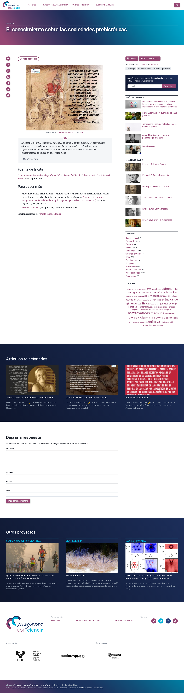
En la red (129, 247)
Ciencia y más (131, 238)
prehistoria (166, 69)
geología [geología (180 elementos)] (173, 303)
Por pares (129, 263)
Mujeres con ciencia (124, 620)
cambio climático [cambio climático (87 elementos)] (131, 296)
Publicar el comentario (18, 501)
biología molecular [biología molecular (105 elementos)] (144, 293)
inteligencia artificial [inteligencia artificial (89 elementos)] (147, 310)
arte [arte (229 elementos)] (149, 288)
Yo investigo (130, 276)
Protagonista (131, 266)
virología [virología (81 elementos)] (153, 325)
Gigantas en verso (133, 254)
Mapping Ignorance (135, 541)
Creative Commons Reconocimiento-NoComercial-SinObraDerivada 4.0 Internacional (73, 688)
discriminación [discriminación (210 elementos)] (152, 295)
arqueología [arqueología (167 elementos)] (140, 289)
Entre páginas (131, 250)
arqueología (131, 69)
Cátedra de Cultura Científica (87, 620)
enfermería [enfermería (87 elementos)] (140, 300)
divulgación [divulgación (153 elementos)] (165, 296)
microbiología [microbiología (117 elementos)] (170, 314)
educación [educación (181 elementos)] (130, 299)
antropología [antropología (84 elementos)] (130, 289)
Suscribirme (169, 86)
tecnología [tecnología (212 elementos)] (145, 325)
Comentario (11, 448)
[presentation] (151, 104)
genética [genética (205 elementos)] (163, 303)
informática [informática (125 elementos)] (170, 307)
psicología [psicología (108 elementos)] (144, 322)
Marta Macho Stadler (50, 214)
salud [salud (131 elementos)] (162, 322)
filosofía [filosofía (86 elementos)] (138, 304)
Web (8, 491)
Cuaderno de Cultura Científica (23, 541)
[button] (8, 58)
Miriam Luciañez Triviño (67, 133)
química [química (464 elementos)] (154, 321)
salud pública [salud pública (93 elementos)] (169, 322)
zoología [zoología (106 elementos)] (160, 325)
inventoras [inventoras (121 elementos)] (158, 310)
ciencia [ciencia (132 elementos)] (141, 296)
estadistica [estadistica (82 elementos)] (147, 300)
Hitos (127, 257)
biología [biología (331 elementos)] (132, 292)
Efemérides (130, 241)
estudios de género (145, 69)
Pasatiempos (131, 260)
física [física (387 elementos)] (146, 303)
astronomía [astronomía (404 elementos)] (170, 289)
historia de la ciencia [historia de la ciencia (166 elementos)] (138, 306)
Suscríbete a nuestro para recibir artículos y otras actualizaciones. (151, 79)
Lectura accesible (28, 59)
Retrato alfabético (133, 269)
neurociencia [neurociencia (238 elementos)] (158, 317)
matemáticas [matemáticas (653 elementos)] (139, 313)
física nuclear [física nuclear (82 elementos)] (154, 304)
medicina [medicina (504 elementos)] (157, 313)
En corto (10, 23)
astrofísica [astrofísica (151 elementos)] (156, 289)
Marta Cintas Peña (31, 207)
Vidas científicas (132, 273)
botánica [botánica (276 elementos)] (171, 292)
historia (156, 69)
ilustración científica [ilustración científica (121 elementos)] (156, 307)
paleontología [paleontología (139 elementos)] (172, 318)
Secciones (55, 620)
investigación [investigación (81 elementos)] (167, 310)
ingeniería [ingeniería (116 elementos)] (136, 310)
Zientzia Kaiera (74, 541)
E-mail (9, 482)
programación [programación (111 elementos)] (134, 322)
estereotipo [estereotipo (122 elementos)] (156, 300)
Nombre (10, 472)
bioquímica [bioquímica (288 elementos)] (159, 292)
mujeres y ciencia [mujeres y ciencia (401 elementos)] (138, 317)
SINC (81, 133)
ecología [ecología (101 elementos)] (174, 296)
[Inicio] (11, 5)
